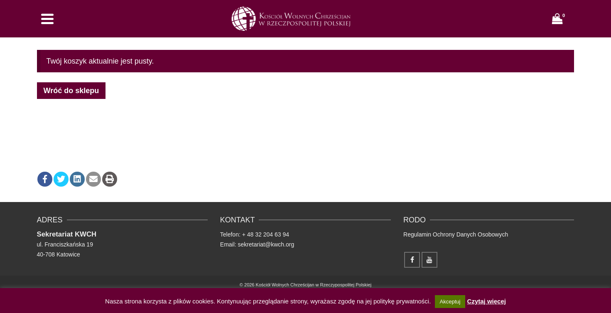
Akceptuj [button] (450, 301)
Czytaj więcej (486, 301)
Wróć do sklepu (71, 90)
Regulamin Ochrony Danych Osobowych (455, 234)
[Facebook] (412, 260)
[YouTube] (429, 260)
